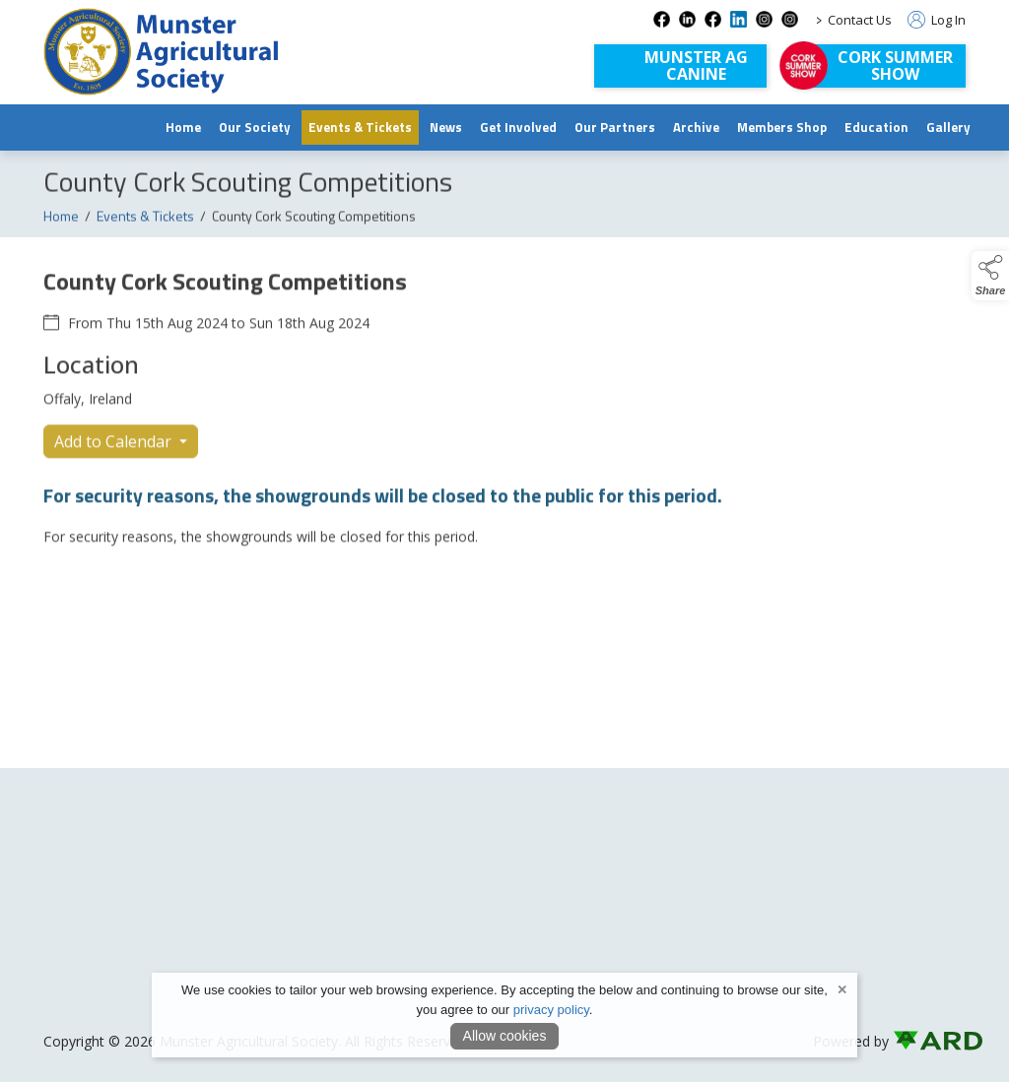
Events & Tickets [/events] (360, 127)
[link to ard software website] (929, 1041)
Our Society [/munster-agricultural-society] (255, 127)
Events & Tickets (145, 228)
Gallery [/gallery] (948, 127)
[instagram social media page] (764, 19)
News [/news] (446, 127)
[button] (990, 275)
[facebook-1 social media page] (713, 19)
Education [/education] (876, 127)
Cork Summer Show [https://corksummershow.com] (895, 65)
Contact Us (860, 20)
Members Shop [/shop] (782, 127)
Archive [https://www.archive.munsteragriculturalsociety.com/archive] (696, 127)
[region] (504, 417)
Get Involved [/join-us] (518, 127)
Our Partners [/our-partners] (614, 127)
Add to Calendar (114, 454)
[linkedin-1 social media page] (738, 19)
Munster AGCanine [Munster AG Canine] (696, 65)
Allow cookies (505, 1036)
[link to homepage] (161, 51)
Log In (937, 20)
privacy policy (551, 1009)
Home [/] (183, 127)
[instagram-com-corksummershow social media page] (789, 19)
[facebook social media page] (661, 19)
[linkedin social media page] (687, 19)
